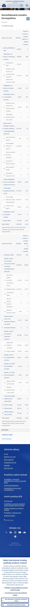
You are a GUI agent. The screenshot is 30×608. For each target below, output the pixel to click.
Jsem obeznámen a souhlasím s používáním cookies (16, 600)
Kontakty (7, 465)
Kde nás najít (8, 468)
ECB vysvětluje (9, 460)
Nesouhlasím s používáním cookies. (16, 605)
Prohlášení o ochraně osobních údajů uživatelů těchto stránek (14, 504)
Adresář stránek (9, 520)
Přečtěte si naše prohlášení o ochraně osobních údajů (16, 589)
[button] (27, 2)
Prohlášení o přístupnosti (12, 513)
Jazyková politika (9, 516)
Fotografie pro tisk (10, 462)
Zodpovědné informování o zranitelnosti (12, 489)
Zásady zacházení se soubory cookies (14, 509)
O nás (6, 454)
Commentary (6, 439)
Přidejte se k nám (10, 457)
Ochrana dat (8, 501)
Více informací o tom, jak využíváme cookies (16, 594)
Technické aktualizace (11, 485)
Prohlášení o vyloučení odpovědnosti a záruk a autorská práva (15, 481)
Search (21, 5)
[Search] (14, 5)
